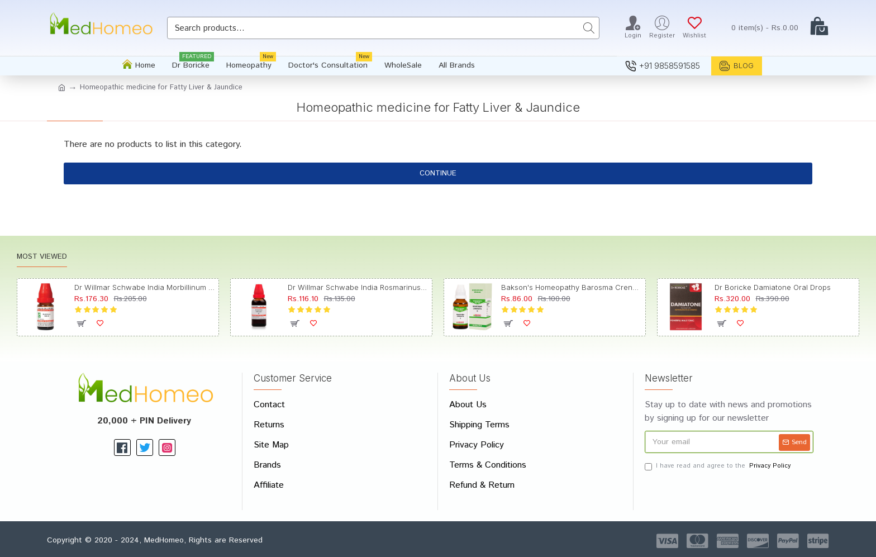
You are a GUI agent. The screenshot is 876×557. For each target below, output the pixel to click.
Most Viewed (42, 257)
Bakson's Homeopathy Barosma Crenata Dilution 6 (571, 287)
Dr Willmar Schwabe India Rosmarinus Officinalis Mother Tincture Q (358, 287)
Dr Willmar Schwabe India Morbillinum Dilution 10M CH (144, 287)
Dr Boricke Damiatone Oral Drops (773, 287)
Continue (438, 173)
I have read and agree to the (718, 466)
